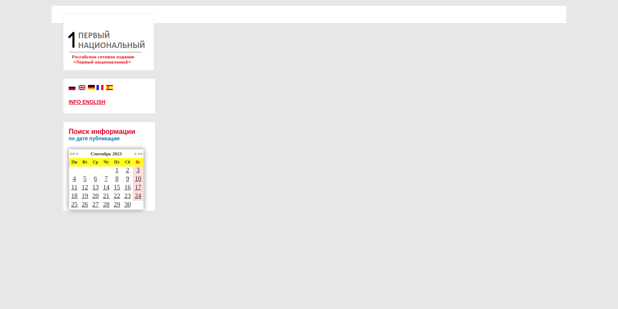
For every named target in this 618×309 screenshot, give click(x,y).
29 (117, 204)
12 (85, 187)
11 (74, 187)
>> (140, 153)
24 (138, 195)
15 (117, 187)
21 (106, 195)
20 (95, 195)
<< (72, 153)
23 (127, 195)
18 (74, 195)
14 (106, 187)
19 (85, 195)
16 (127, 187)
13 (95, 187)
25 (74, 204)
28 (106, 204)
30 (127, 204)
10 (138, 178)
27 (95, 204)
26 (85, 204)
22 (117, 195)
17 (138, 187)
